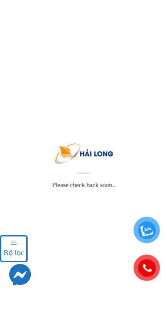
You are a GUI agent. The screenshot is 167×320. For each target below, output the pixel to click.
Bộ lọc (14, 247)
